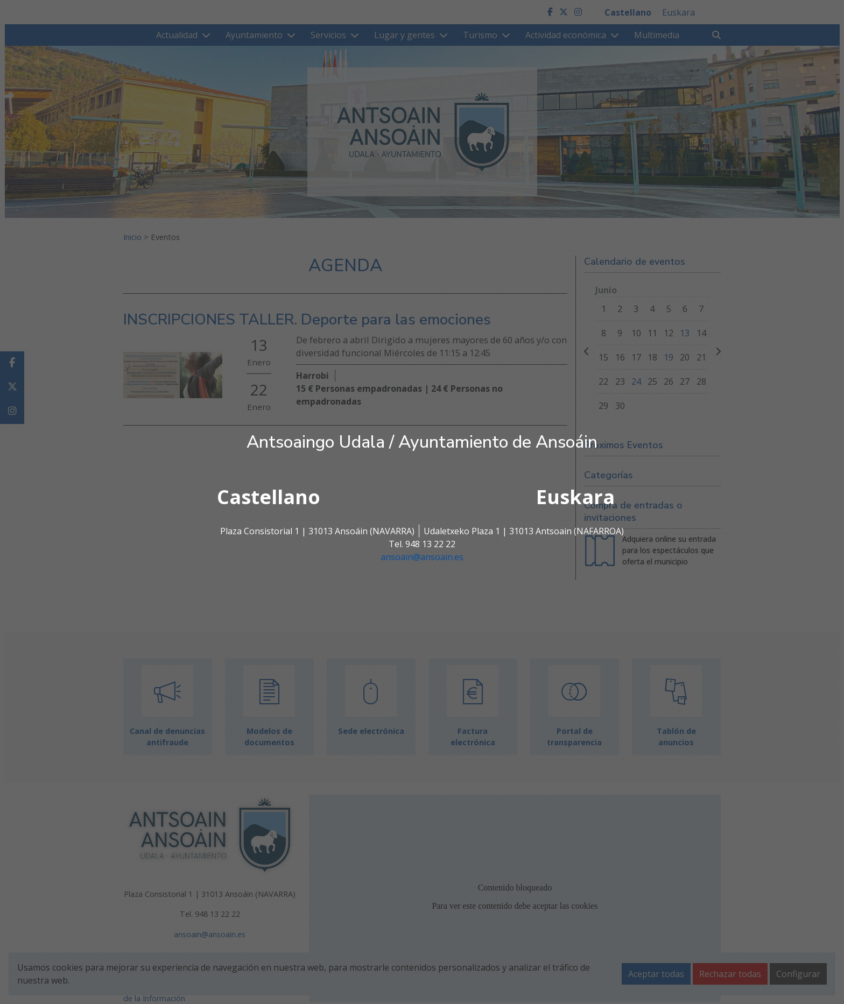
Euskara (575, 497)
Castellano (268, 497)
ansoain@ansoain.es (422, 557)
